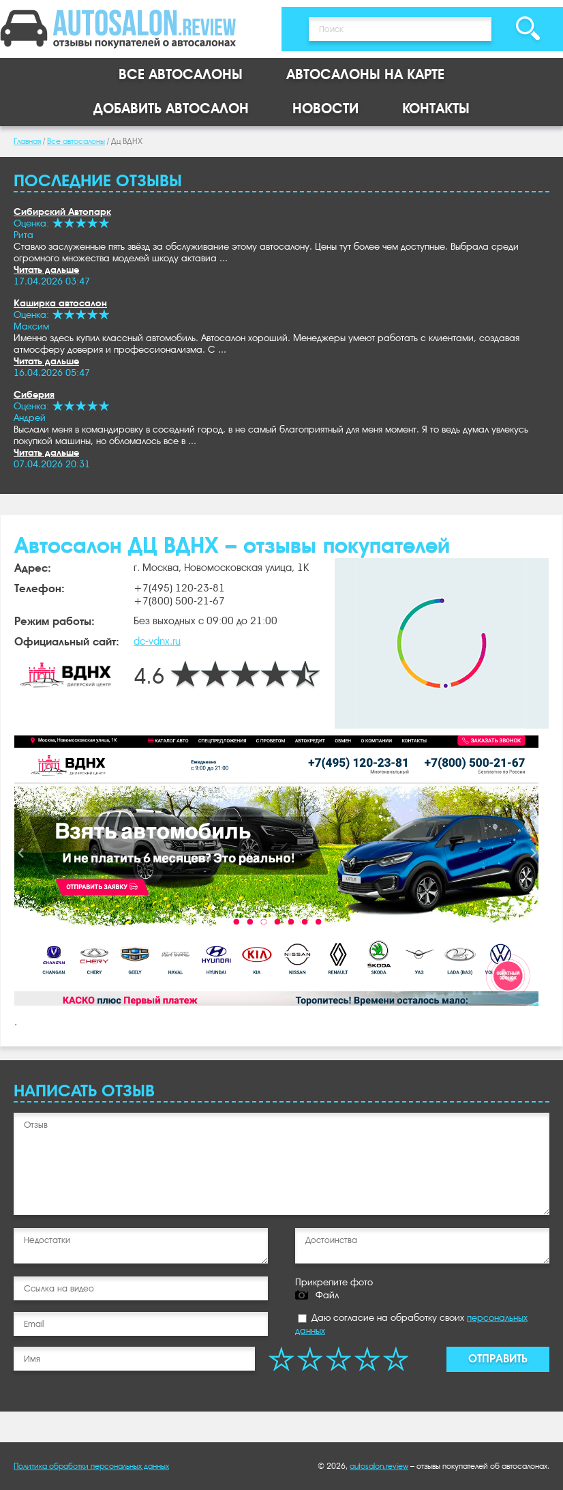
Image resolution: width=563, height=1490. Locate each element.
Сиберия (34, 394)
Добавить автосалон (171, 109)
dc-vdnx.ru (157, 641)
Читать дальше (46, 269)
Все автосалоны (181, 75)
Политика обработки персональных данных (91, 1466)
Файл (327, 1294)
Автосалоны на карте (365, 75)
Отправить (498, 1358)
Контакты (436, 109)
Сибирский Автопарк (62, 211)
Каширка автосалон (60, 302)
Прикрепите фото (334, 1281)
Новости (325, 109)
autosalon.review (379, 1466)
